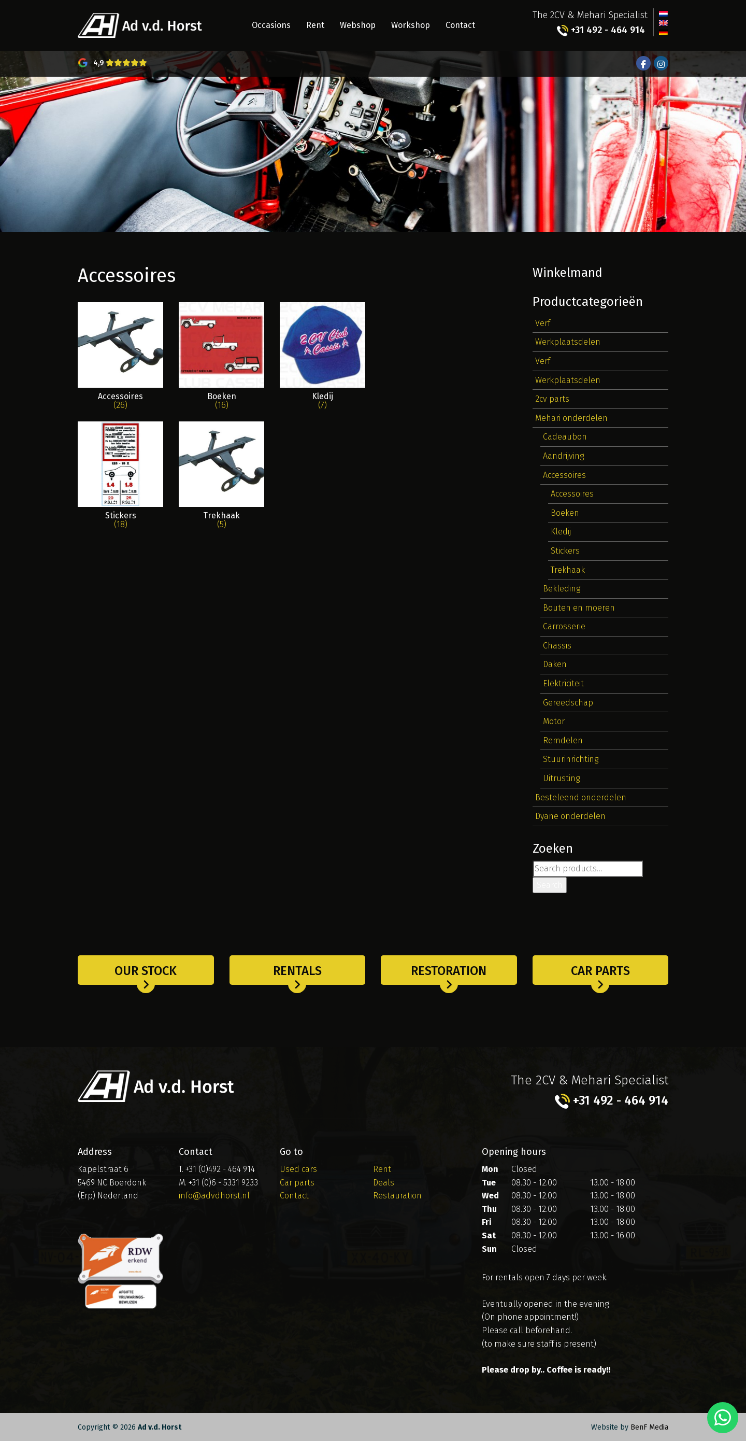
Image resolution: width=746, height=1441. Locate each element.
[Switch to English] (663, 22)
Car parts (600, 971)
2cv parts (552, 399)
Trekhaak (568, 570)
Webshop (358, 25)
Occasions (271, 25)
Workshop (410, 25)
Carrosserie (564, 626)
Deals (383, 1183)
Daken (555, 664)
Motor (554, 721)
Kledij (561, 531)
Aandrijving (563, 456)
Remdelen (563, 740)
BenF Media (649, 1427)
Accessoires (564, 475)
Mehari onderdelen (571, 418)
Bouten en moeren (579, 608)
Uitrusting (561, 778)
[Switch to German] (663, 31)
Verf (542, 323)
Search (550, 885)
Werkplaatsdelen (567, 342)
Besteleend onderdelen (580, 797)
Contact (460, 25)
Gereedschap (568, 703)
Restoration (448, 971)
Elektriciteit (563, 683)
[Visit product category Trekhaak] (221, 481)
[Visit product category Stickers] (120, 481)
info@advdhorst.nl (214, 1195)
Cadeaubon (565, 437)
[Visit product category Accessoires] (120, 361)
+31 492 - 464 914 (601, 30)
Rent (315, 25)
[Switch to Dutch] (663, 13)
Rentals (297, 971)
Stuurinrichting (570, 759)
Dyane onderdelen (570, 816)
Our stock (145, 971)
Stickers (565, 551)
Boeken (565, 513)
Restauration (397, 1195)
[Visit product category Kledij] (322, 361)
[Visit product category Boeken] (221, 361)
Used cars (298, 1169)
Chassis (557, 646)
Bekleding (561, 589)
